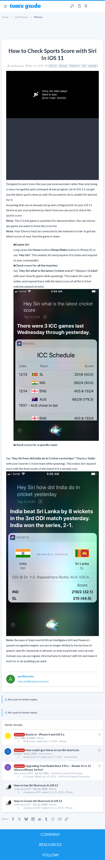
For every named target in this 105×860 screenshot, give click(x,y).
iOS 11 (52, 65)
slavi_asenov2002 (23, 773)
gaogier (18, 753)
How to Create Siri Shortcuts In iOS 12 (38, 801)
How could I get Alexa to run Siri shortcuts (52, 750)
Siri (84, 65)
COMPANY (50, 834)
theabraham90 (31, 757)
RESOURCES (50, 844)
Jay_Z (17, 738)
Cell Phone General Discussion (67, 773)
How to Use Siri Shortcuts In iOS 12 (36, 785)
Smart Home (45, 753)
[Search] (100, 6)
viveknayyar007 (22, 788)
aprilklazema (17, 65)
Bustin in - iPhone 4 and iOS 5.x (44, 734)
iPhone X (74, 65)
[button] (5, 6)
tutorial (92, 65)
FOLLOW (50, 855)
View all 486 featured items (33, 681)
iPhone (63, 65)
